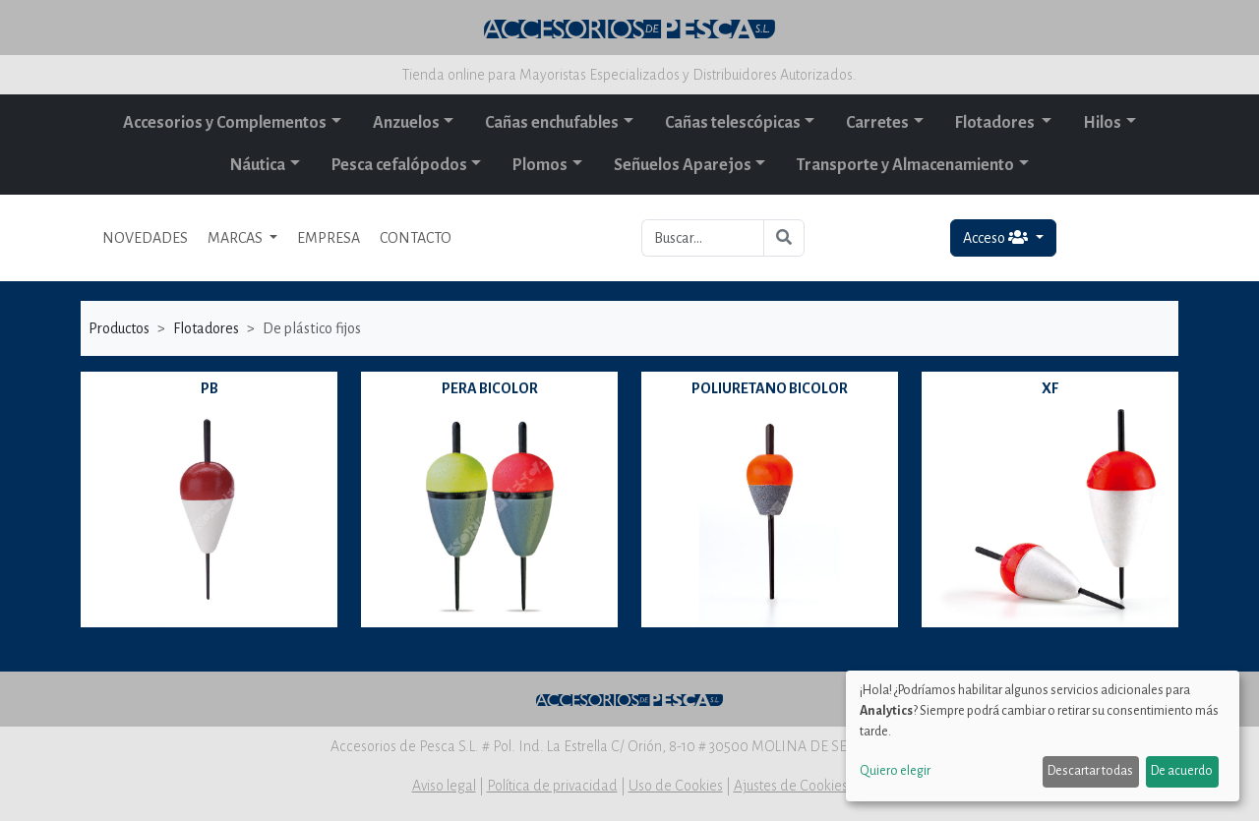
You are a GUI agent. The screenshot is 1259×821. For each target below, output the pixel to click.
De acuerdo (1182, 771)
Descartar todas (1090, 771)
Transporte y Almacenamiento (905, 165)
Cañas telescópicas (733, 123)
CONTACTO (415, 238)
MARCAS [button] (237, 238)
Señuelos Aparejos (682, 165)
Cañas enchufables (552, 123)
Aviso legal (444, 785)
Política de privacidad (552, 785)
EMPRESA (328, 238)
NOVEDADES (145, 238)
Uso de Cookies (676, 785)
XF (1050, 388)
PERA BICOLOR (490, 388)
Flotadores (996, 123)
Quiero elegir (895, 771)
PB (209, 388)
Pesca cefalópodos (399, 165)
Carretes (877, 123)
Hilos (1102, 123)
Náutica (257, 165)
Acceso (997, 237)
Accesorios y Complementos (225, 123)
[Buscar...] (702, 238)
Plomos (540, 165)
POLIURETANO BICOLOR (769, 388)
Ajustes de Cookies (791, 785)
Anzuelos (406, 123)
